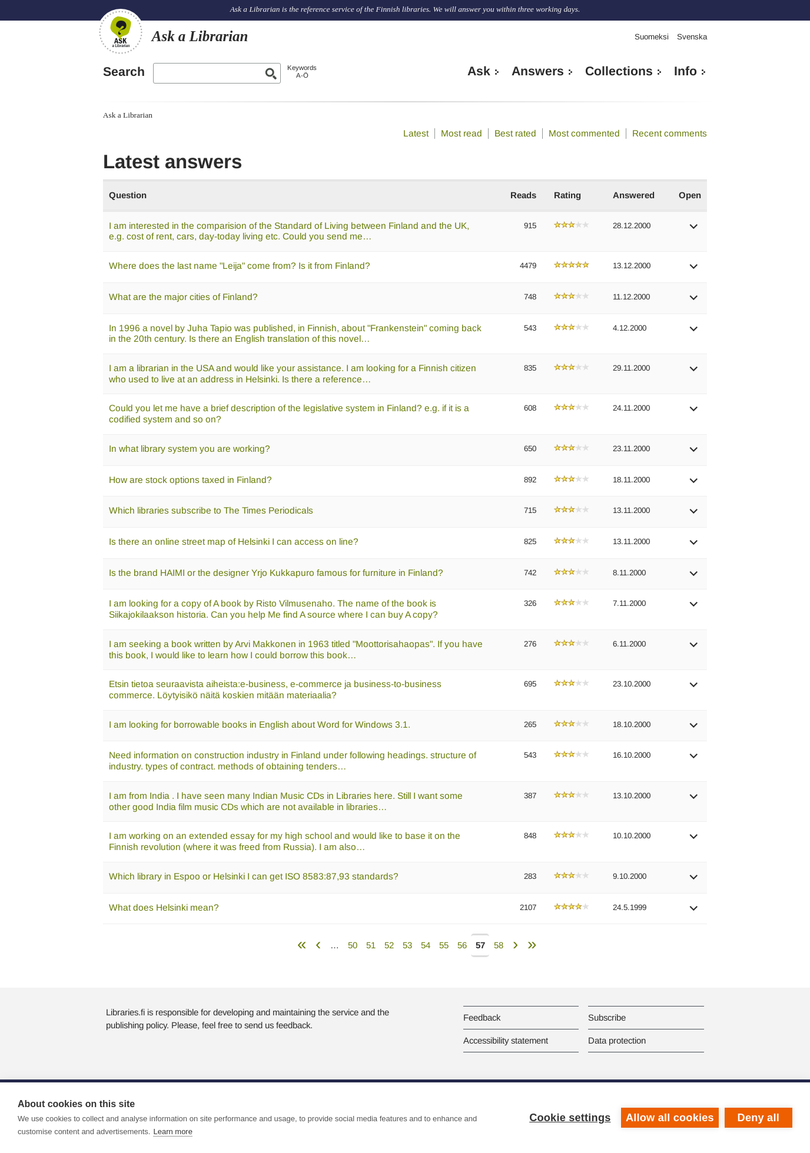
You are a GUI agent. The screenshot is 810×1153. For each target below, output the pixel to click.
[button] (694, 230)
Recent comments (669, 133)
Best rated (515, 133)
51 (371, 945)
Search (124, 72)
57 (480, 945)
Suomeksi (652, 36)
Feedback (481, 1017)
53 (407, 945)
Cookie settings (569, 1118)
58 (498, 945)
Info (685, 71)
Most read (461, 133)
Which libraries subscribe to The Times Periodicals (211, 510)
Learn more (172, 1131)
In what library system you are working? (189, 449)
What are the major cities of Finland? (183, 297)
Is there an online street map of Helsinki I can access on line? (233, 541)
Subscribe (607, 1017)
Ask (478, 71)
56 (462, 945)
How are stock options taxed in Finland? (190, 480)
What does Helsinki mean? (164, 907)
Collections (619, 71)
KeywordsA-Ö (302, 71)
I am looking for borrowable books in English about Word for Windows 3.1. (259, 724)
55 (444, 945)
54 (425, 945)
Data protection (617, 1040)
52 (389, 945)
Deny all (758, 1118)
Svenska (692, 36)
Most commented (584, 133)
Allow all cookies (670, 1118)
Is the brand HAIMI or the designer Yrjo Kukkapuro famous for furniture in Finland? (276, 573)
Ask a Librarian (127, 115)
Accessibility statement (505, 1040)
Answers (538, 71)
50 (352, 945)
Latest (416, 133)
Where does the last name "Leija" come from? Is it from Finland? (239, 266)
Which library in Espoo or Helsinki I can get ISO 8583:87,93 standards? (254, 876)
